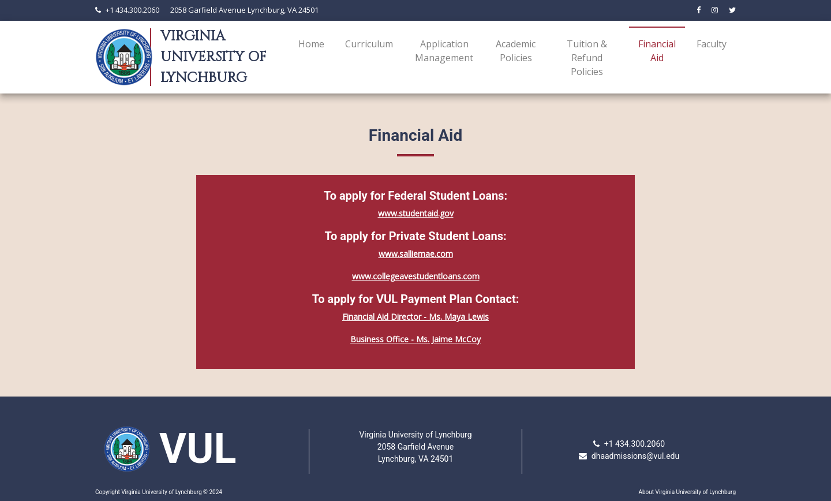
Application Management (444, 51)
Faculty (712, 44)
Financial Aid (659, 51)
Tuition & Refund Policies (587, 58)
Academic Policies (516, 51)
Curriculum (369, 44)
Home (311, 44)
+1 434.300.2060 (132, 10)
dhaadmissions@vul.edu (635, 456)
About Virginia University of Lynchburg (687, 492)
